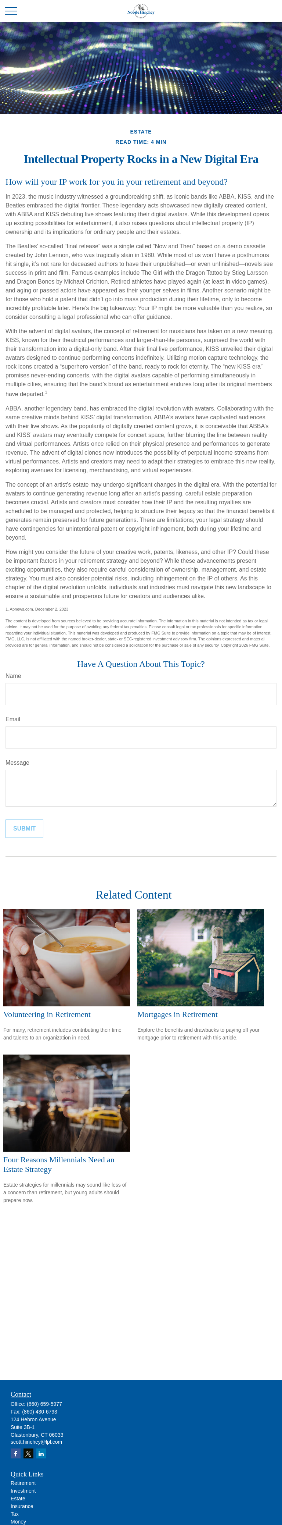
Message (17, 763)
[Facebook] (16, 1453)
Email (13, 719)
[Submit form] (24, 829)
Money (18, 1522)
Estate (18, 1498)
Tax (15, 1514)
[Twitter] (28, 1453)
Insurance (22, 1506)
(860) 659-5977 (44, 1404)
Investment (23, 1491)
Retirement (23, 1483)
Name (13, 676)
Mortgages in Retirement (177, 1014)
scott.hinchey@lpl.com (36, 1442)
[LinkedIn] (41, 1453)
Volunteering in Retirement (47, 1014)
